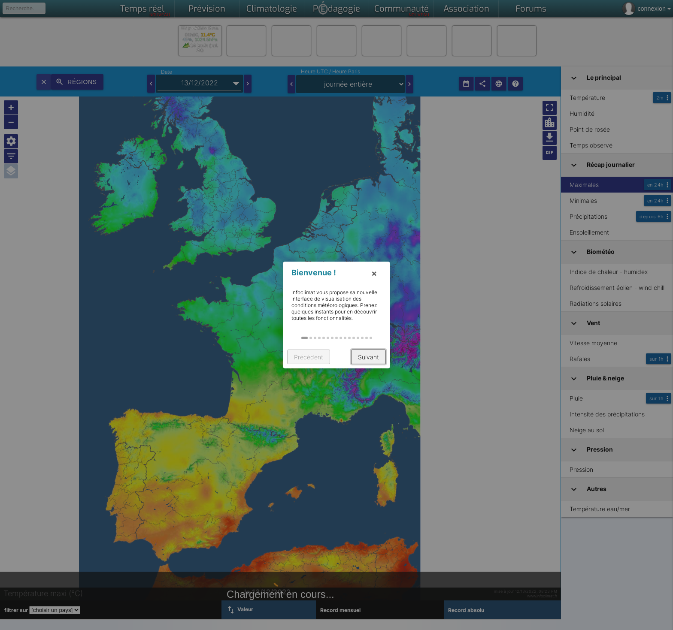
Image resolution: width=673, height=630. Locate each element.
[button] (304, 338)
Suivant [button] (368, 357)
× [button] (374, 273)
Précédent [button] (308, 357)
